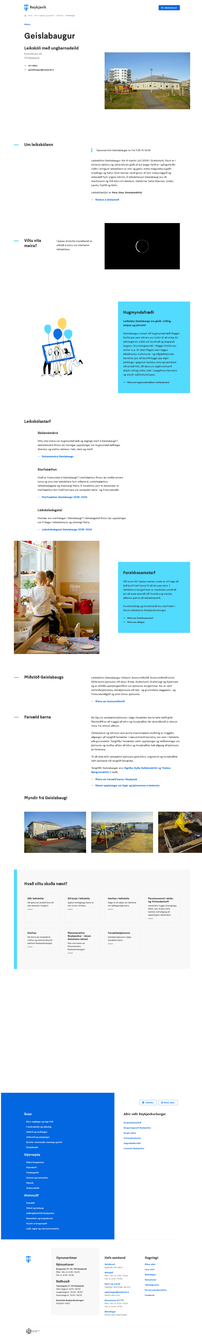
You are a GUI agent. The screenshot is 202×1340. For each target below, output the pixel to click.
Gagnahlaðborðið (132, 1143)
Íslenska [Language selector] (149, 1102)
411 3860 (32, 65)
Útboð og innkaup (35, 1208)
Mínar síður (169, 1102)
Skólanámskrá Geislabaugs (58, 456)
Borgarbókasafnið (132, 1122)
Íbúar (30, 15)
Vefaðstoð (122, 1266)
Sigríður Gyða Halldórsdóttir (140, 768)
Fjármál (29, 1183)
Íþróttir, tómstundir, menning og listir (44, 1142)
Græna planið (32, 1188)
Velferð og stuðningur (36, 1132)
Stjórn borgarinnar (35, 1162)
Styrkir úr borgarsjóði (36, 1223)
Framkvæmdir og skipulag (38, 1126)
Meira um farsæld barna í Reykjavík (116, 779)
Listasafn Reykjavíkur (134, 1148)
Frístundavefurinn (132, 1138)
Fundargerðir (32, 1172)
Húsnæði (30, 1203)
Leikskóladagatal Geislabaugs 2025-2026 (67, 529)
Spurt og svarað (122, 1285)
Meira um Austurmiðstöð (110, 701)
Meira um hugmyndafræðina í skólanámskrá (148, 382)
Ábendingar (122, 1313)
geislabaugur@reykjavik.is (41, 69)
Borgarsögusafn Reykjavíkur (137, 1127)
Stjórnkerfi (31, 1167)
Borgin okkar (130, 1133)
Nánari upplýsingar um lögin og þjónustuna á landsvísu (127, 785)
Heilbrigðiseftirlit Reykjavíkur (40, 1213)
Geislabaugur (70, 15)
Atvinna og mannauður (37, 1177)
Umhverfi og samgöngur (38, 1137)
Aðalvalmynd (170, 7)
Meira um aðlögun (136, 622)
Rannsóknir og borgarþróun (39, 1218)
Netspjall (122, 1275)
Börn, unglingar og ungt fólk (44, 15)
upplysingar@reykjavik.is (122, 1294)
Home (25, 16)
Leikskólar (59, 15)
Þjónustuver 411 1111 (122, 1303)
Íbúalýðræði (32, 1147)
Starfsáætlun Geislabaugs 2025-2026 (64, 497)
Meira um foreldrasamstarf (140, 618)
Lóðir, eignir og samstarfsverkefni (42, 1228)
